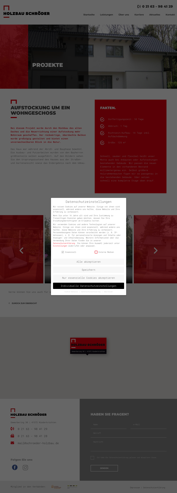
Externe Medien (104, 252)
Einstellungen (60, 245)
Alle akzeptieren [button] (89, 261)
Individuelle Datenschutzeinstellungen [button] (88, 285)
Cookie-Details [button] (72, 292)
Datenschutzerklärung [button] (91, 292)
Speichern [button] (88, 269)
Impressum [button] (108, 292)
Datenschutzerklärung (64, 243)
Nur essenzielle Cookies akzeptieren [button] (88, 277)
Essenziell (68, 252)
